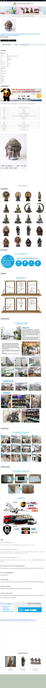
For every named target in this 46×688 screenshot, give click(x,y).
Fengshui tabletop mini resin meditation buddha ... (10, 669)
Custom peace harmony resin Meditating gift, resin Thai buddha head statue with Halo (18, 619)
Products (18, 16)
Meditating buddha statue (28, 16)
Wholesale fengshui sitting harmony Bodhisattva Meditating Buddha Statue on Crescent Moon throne (20, 620)
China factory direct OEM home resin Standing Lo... (23, 669)
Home (13, 16)
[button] (45, 26)
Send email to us (5, 40)
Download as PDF (13, 40)
